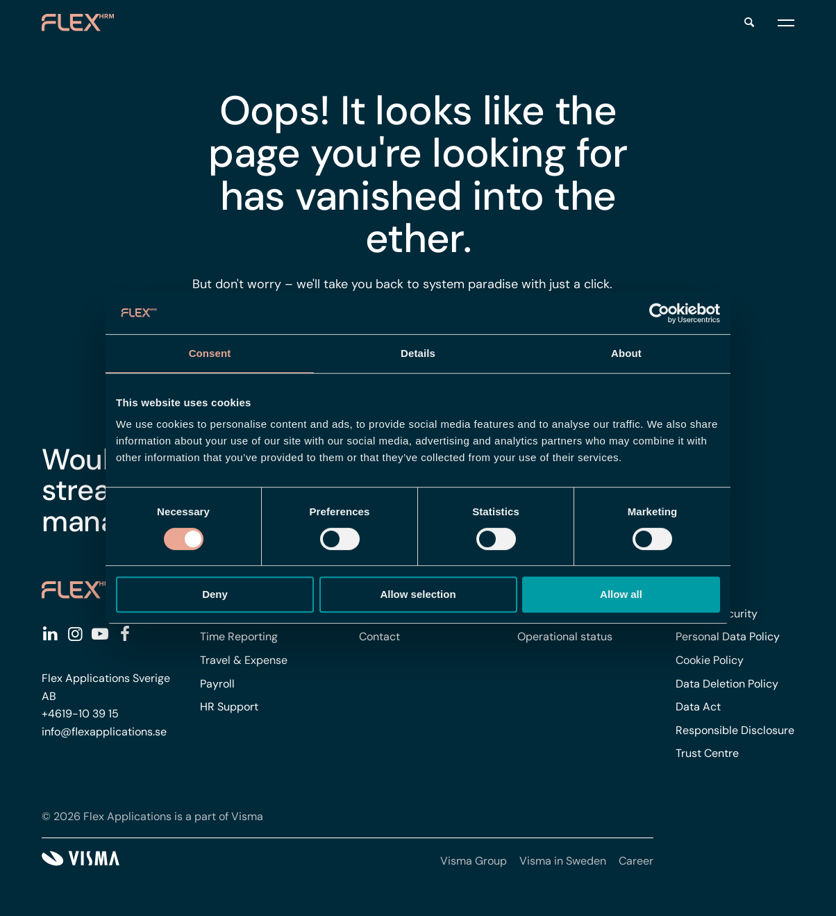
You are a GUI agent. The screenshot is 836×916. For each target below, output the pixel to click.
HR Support (229, 706)
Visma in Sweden (562, 860)
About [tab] (626, 353)
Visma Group (473, 860)
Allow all (621, 594)
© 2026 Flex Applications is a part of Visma (152, 816)
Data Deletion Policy (727, 683)
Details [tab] (418, 353)
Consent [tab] (210, 353)
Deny (215, 594)
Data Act (698, 706)
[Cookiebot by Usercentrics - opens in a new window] (659, 313)
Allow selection (417, 594)
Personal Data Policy (728, 636)
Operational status (564, 636)
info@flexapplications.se (104, 731)
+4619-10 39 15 (80, 713)
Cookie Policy (710, 660)
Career (636, 860)
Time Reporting (239, 636)
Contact (379, 636)
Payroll (217, 683)
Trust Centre (707, 753)
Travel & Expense (243, 660)
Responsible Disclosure (735, 730)
